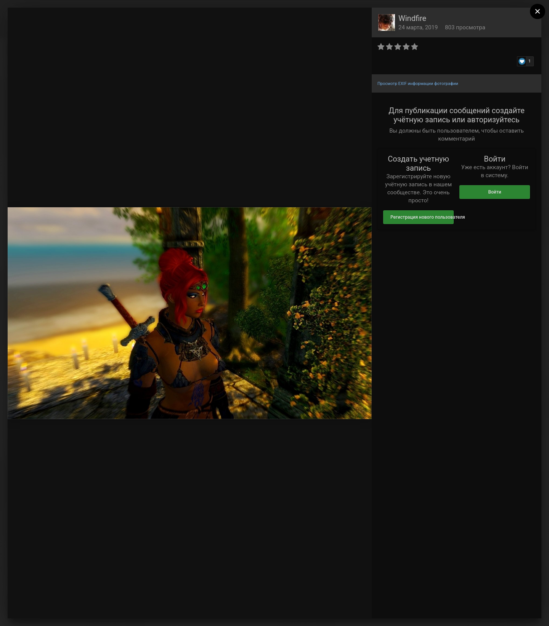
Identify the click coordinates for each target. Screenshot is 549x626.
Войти (494, 192)
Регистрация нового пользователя (422, 217)
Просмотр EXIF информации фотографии (417, 83)
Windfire (412, 18)
